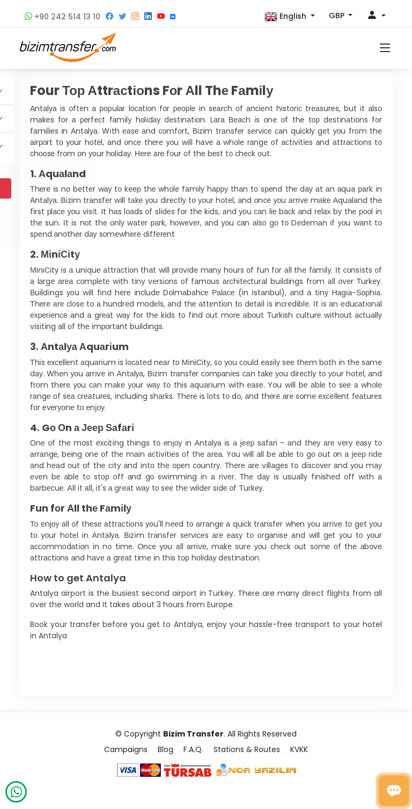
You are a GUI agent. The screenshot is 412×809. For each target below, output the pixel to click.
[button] (290, 16)
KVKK (299, 749)
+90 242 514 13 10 (62, 16)
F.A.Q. (193, 749)
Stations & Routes (247, 749)
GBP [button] (338, 15)
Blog (165, 749)
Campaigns (126, 749)
